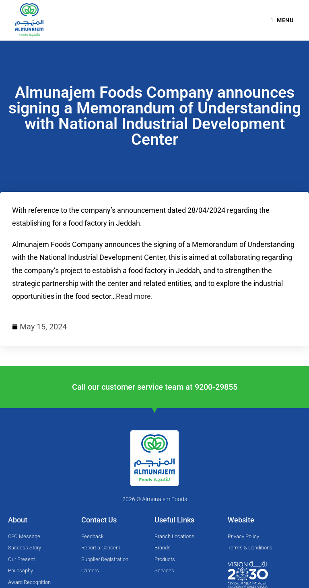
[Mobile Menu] (282, 20)
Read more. (134, 296)
